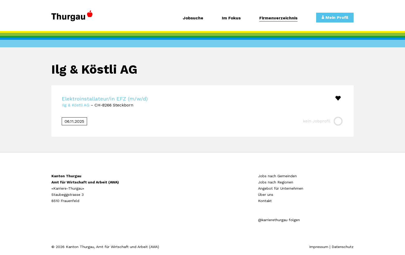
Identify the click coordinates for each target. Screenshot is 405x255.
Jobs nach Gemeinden (277, 176)
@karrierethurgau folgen (279, 220)
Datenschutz (343, 247)
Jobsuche (193, 18)
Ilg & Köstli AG (75, 105)
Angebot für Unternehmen (280, 188)
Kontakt (265, 201)
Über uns (265, 194)
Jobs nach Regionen (275, 182)
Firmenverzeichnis (278, 18)
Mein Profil (335, 17)
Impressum (318, 247)
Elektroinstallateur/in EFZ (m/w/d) (105, 99)
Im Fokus (231, 18)
